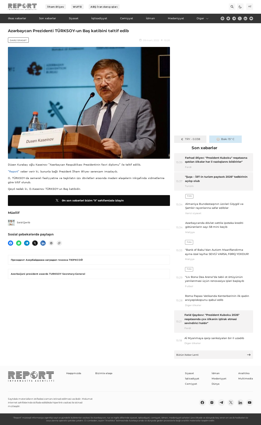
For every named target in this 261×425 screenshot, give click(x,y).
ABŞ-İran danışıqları (104, 6)
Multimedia (245, 378)
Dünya (215, 383)
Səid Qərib (19, 222)
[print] (51, 243)
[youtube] (251, 18)
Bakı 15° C (225, 139)
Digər (203, 18)
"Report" (13, 171)
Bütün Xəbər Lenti (213, 355)
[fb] (222, 18)
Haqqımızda (73, 373)
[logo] (22, 6)
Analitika (243, 373)
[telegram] (234, 18)
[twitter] (239, 18)
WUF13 (77, 6)
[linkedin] (245, 18)
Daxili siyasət (18, 40)
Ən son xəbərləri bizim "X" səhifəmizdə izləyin (89, 200)
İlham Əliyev (55, 6)
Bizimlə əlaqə (103, 373)
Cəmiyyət (191, 383)
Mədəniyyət (219, 378)
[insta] (228, 18)
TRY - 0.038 (190, 139)
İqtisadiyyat (192, 378)
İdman (216, 373)
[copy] (59, 243)
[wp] (18, 243)
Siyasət (189, 373)
